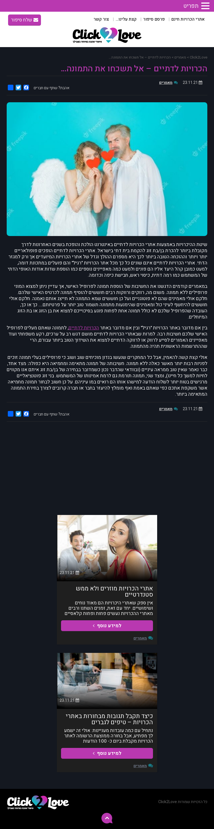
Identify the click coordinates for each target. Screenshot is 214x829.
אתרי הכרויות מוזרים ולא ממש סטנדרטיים (114, 591)
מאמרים (165, 83)
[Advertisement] (107, 468)
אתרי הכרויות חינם (188, 19)
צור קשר (101, 19)
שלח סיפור (24, 19)
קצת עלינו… (126, 19)
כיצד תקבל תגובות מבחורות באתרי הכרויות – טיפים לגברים (109, 719)
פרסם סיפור (154, 19)
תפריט (190, 6)
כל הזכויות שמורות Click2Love (182, 802)
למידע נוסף (107, 625)
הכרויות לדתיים (84, 327)
